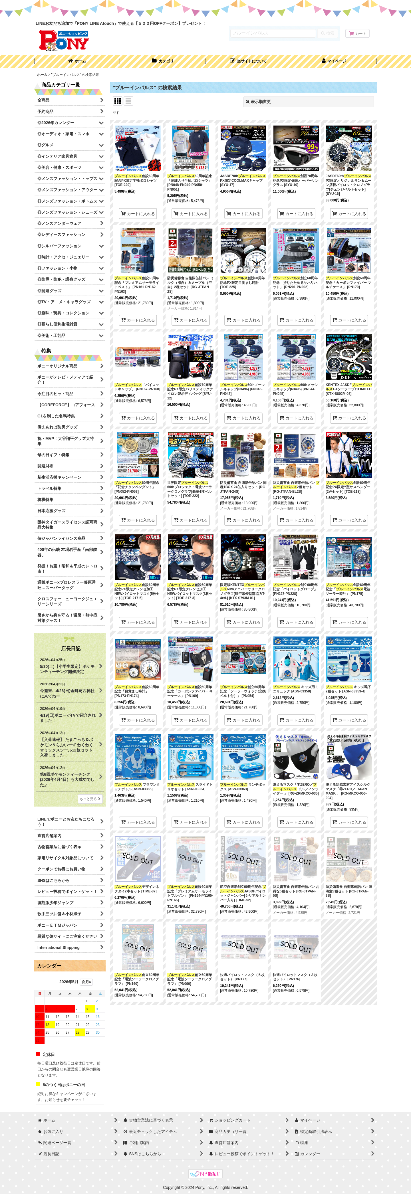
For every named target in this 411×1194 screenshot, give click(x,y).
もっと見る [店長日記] (90, 799)
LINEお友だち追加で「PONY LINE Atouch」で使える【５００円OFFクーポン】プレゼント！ (121, 23)
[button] (248, 61)
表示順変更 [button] (258, 101)
